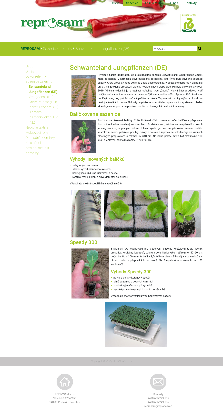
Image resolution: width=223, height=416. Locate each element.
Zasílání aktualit (37, 148)
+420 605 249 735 (158, 398)
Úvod (29, 66)
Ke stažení (33, 143)
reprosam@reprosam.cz (158, 406)
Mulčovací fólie (36, 133)
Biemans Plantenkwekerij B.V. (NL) (43, 117)
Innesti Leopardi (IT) (43, 107)
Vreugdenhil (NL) (41, 97)
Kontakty (191, 3)
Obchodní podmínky (40, 138)
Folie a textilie (154, 3)
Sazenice (132, 3)
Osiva (116, 3)
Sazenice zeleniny (38, 81)
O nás (174, 3)
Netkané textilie (36, 127)
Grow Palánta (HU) (43, 102)
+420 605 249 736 (158, 402)
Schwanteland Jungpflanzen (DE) (43, 89)
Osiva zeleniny (36, 76)
